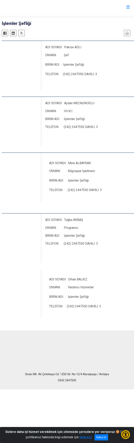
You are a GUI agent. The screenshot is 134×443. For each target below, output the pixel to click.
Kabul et (101, 437)
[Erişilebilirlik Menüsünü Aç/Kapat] (125, 434)
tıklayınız (86, 437)
